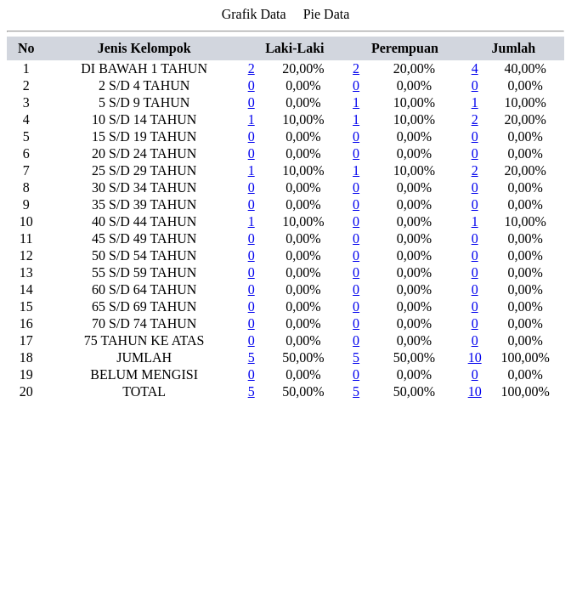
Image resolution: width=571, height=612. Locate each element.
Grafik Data (254, 14)
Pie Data (327, 14)
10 (475, 357)
